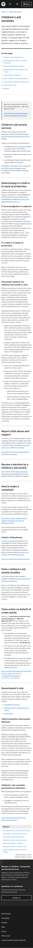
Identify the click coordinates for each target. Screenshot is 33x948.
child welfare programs (12, 705)
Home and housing (15, 12)
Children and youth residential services (14, 840)
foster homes (8, 713)
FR (10, 4)
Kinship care (8, 371)
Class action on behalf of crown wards (16, 82)
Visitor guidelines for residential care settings (16, 830)
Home (4, 12)
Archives (4, 922)
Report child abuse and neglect (14, 66)
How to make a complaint (12, 75)
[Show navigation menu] (26, 4)
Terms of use (5, 936)
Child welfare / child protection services (15, 834)
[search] (17, 4)
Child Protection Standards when (15, 168)
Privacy (3, 931)
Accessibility (5, 918)
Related (6, 89)
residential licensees (17, 555)
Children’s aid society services (14, 57)
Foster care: (8, 366)
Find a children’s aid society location (16, 78)
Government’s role (10, 85)
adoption (20, 162)
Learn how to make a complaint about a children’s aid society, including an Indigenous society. (14, 520)
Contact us (16, 898)
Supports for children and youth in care (15, 846)
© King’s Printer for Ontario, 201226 (13, 940)
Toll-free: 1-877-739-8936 (12, 678)
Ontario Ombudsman (11, 541)
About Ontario (6, 914)
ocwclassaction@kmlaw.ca (11, 676)
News (3, 927)
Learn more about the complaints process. (15, 559)
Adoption (7, 343)
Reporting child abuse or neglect (12, 843)
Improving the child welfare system (13, 837)
